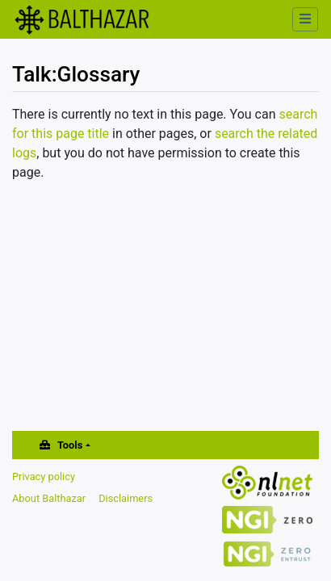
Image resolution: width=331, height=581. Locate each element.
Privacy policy (43, 476)
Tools (69, 445)
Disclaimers (125, 498)
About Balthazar (49, 498)
